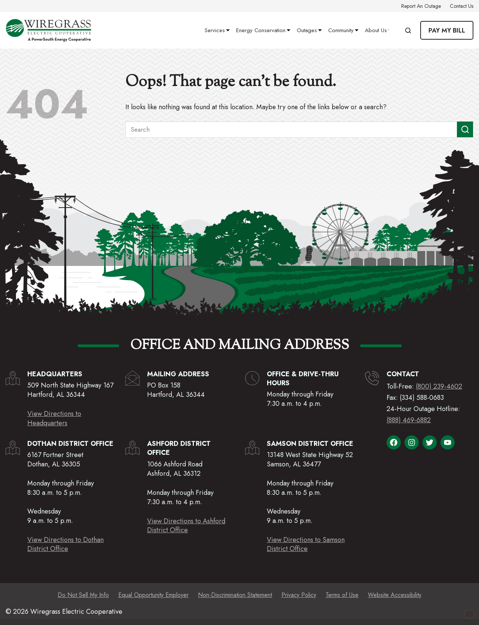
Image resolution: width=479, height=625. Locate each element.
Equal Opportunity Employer (153, 595)
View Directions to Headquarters (54, 418)
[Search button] (465, 129)
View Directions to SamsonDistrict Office (306, 544)
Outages (308, 30)
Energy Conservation (261, 30)
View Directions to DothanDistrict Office (65, 544)
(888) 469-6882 (409, 420)
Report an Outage (421, 6)
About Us (377, 30)
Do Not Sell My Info (83, 595)
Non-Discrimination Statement (235, 595)
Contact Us (461, 6)
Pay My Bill (446, 30)
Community (342, 30)
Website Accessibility (394, 595)
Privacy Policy (298, 595)
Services (216, 30)
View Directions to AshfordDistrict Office (186, 525)
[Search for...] (291, 129)
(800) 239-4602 (439, 386)
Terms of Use (342, 595)
